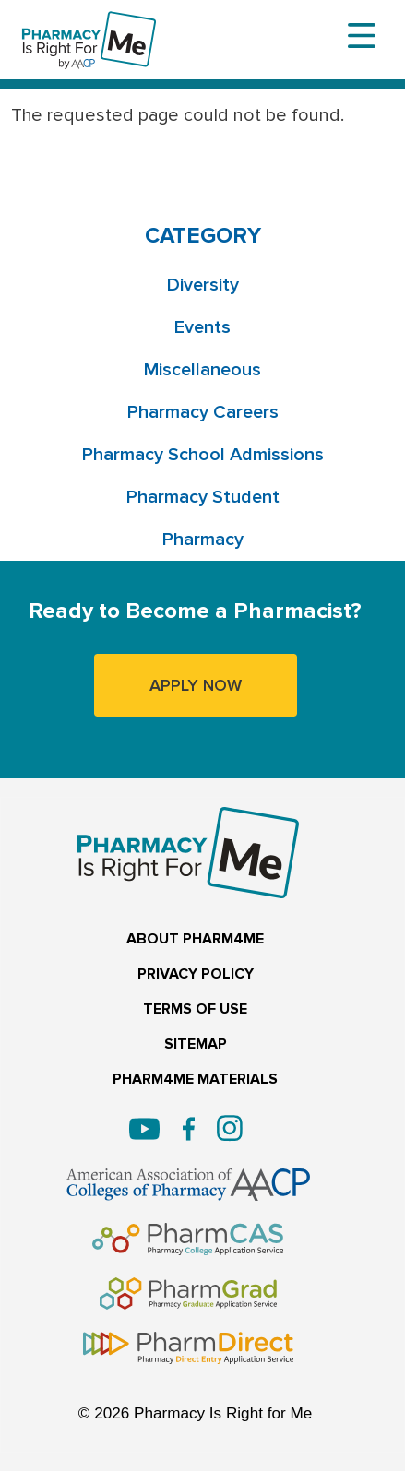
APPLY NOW (195, 685)
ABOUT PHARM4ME (195, 939)
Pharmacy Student (203, 497)
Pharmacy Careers (203, 412)
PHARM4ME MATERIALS (195, 1079)
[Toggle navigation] (362, 35)
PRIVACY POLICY (195, 974)
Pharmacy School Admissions (203, 455)
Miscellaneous (202, 370)
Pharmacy (203, 539)
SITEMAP (195, 1044)
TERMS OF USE (195, 1009)
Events (202, 327)
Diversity (203, 285)
